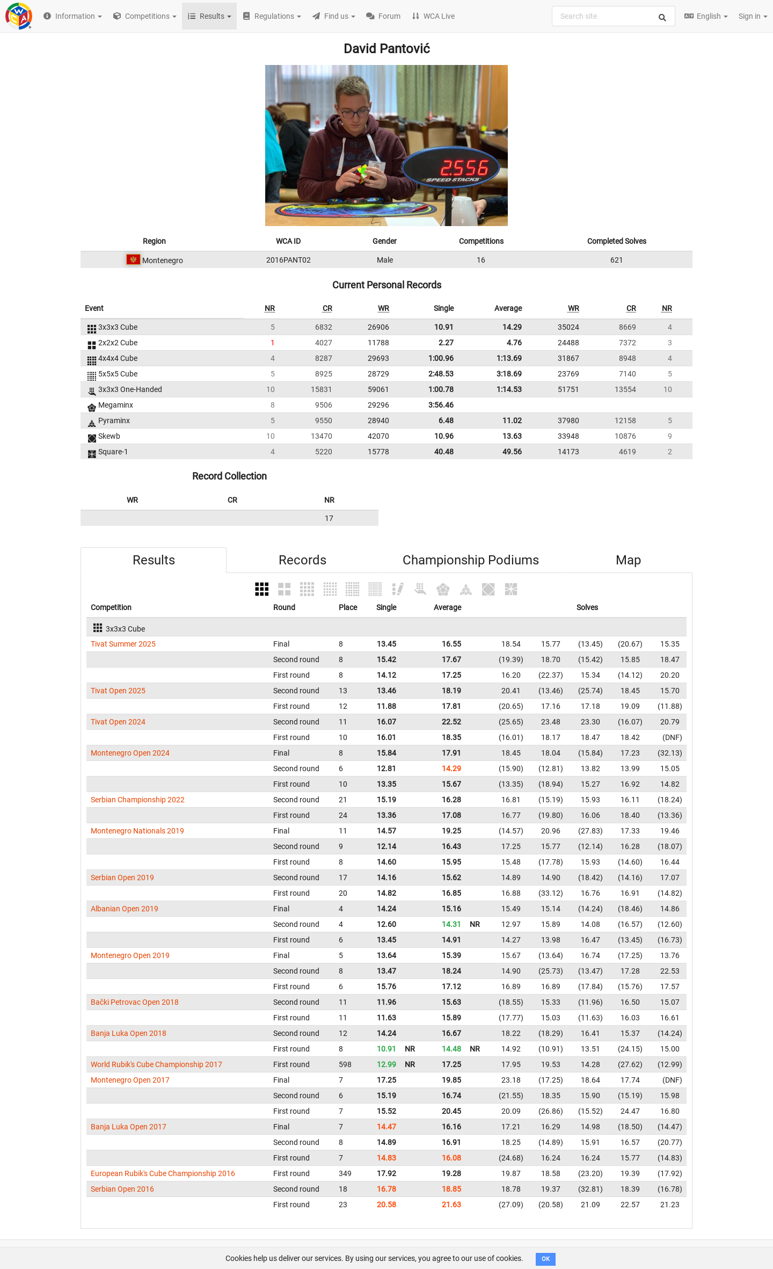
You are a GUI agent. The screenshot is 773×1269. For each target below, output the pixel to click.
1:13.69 (509, 358)
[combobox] (613, 16)
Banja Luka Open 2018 (128, 1033)
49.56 (512, 451)
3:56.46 (441, 405)
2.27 (446, 342)
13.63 (512, 436)
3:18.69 (509, 373)
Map (628, 560)
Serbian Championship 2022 (138, 799)
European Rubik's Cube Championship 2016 (163, 1173)
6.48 (446, 420)
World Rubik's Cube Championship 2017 (156, 1064)
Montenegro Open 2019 (130, 955)
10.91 (444, 327)
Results (154, 560)
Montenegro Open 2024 (130, 753)
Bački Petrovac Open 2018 (135, 1002)
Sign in (753, 16)
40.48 (444, 451)
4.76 (514, 342)
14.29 (512, 327)
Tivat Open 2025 (118, 690)
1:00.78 (441, 389)
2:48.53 (441, 373)
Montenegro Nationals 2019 (137, 830)
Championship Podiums (471, 560)
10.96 (444, 436)
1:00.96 (441, 358)
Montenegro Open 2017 (130, 1080)
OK (546, 1259)
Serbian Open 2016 (122, 1189)
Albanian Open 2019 (124, 908)
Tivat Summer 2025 (123, 644)
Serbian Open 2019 (122, 877)
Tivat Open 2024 (118, 721)
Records (302, 560)
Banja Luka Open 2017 (128, 1126)
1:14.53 (509, 389)
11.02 (512, 420)
